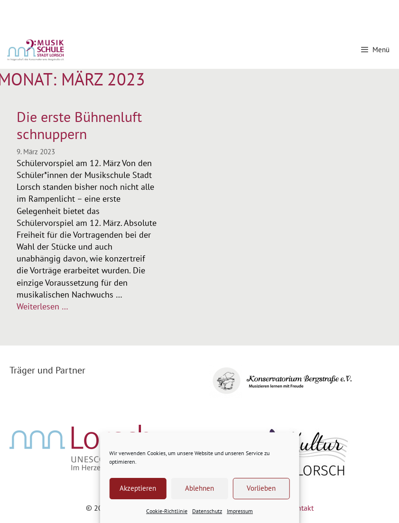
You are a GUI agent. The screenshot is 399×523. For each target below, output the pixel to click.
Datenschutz (207, 510)
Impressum (240, 510)
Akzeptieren (138, 488)
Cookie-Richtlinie (166, 510)
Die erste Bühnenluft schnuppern (79, 125)
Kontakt (301, 508)
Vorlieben (261, 488)
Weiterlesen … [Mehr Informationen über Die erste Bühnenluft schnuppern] (42, 306)
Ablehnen (199, 488)
